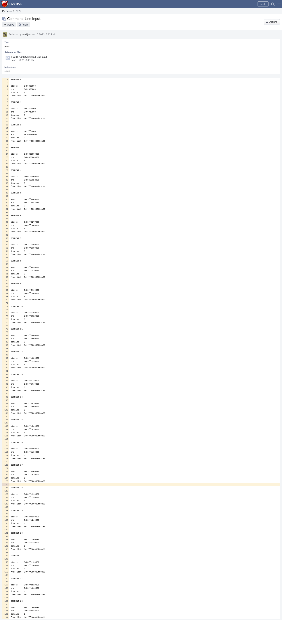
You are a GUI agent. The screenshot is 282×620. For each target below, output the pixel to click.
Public (25, 24)
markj (25, 34)
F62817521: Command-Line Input (29, 56)
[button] (279, 4)
